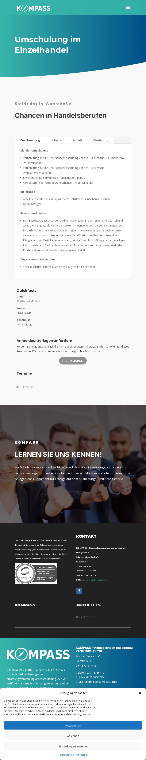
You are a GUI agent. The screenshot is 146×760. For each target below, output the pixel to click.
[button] (140, 693)
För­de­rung (100, 140)
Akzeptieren (73, 725)
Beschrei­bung (30, 140)
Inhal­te (56, 140)
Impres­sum (81, 754)
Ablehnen (73, 736)
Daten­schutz (67, 754)
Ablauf (77, 140)
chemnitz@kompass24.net (96, 580)
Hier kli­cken (72, 361)
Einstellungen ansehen (73, 746)
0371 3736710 (90, 570)
